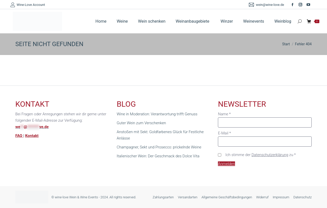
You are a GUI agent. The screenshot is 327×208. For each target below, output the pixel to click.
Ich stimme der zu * (260, 154)
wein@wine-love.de (266, 4)
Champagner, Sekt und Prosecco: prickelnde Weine (159, 147)
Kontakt (31, 135)
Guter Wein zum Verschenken (141, 123)
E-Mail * (224, 133)
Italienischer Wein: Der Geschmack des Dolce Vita (158, 156)
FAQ (19, 135)
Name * (224, 114)
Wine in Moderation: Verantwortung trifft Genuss (157, 114)
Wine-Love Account (27, 4)
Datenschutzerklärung (270, 154)
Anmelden (226, 163)
